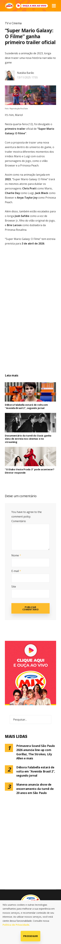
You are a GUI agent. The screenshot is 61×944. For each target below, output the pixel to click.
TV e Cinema (13, 23)
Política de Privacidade (16, 924)
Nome (16, 555)
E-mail (16, 571)
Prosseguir (30, 936)
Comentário (18, 521)
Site (13, 586)
